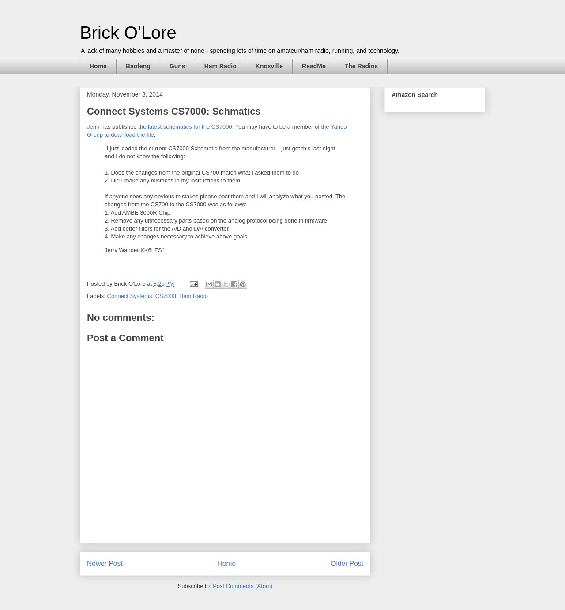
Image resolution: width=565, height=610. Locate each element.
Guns (177, 66)
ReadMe (314, 66)
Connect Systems (129, 296)
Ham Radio (220, 66)
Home (98, 66)
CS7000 (165, 296)
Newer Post (105, 563)
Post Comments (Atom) (242, 586)
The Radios (361, 66)
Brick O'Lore (128, 32)
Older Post (347, 563)
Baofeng (138, 66)
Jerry (93, 126)
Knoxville (269, 66)
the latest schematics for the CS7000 (185, 126)
